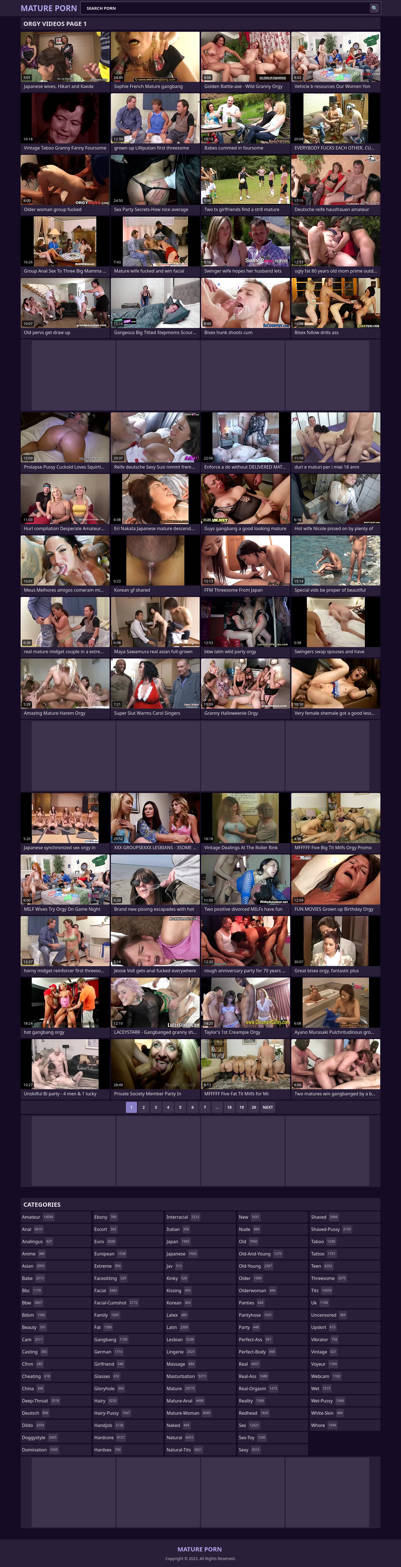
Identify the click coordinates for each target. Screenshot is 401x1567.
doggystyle (40, 1437)
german (109, 1352)
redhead (254, 1413)
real (249, 1364)
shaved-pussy (331, 1229)
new (250, 1217)
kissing (179, 1290)
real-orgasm (258, 1388)
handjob (109, 1425)
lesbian (181, 1339)
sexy (250, 1450)
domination (40, 1450)
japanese (182, 1254)
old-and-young (261, 1254)
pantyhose (256, 1315)
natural (181, 1437)
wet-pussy (328, 1401)
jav (175, 1266)
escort (106, 1229)
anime (34, 1254)
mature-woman (189, 1413)
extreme (108, 1266)
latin (178, 1327)
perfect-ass (256, 1339)
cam (33, 1339)
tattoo (324, 1254)
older (251, 1278)
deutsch (36, 1413)
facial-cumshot (116, 1303)
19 (241, 1107)
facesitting (111, 1278)
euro (105, 1241)
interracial (183, 1217)
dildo (33, 1425)
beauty (34, 1327)
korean (179, 1303)
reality (252, 1401)
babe (33, 1278)
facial (106, 1290)
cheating (36, 1376)
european (110, 1254)
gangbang (111, 1339)
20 (254, 1107)
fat (103, 1327)
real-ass (254, 1376)
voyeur (324, 1364)
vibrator (325, 1339)
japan (179, 1241)
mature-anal (186, 1401)
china (33, 1388)
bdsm (34, 1315)
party (249, 1327)
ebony (106, 1217)
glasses (107, 1376)
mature (181, 1388)
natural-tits (185, 1450)
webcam (326, 1376)
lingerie (181, 1352)
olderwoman (258, 1290)
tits (322, 1290)
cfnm (33, 1364)
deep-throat (41, 1401)
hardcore (110, 1437)
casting (35, 1352)
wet (321, 1388)
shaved (325, 1217)
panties (252, 1303)
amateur (38, 1217)
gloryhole (109, 1388)
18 (229, 1107)
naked (178, 1425)
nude (250, 1229)
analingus (37, 1241)
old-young (256, 1266)
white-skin (327, 1413)
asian (34, 1266)
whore (324, 1425)
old (249, 1241)
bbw (32, 1303)
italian (178, 1229)
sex (249, 1425)
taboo (323, 1241)
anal (33, 1229)
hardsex (108, 1450)
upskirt (324, 1327)
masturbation (187, 1376)
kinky (177, 1278)
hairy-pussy (112, 1413)
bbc (32, 1290)
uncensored (329, 1315)
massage (181, 1364)
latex (177, 1315)
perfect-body (257, 1352)
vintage (324, 1352)
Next (268, 1107)
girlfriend (109, 1364)
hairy (106, 1401)
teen (322, 1266)
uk (320, 1303)
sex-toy (253, 1437)
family (107, 1315)
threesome (329, 1278)
